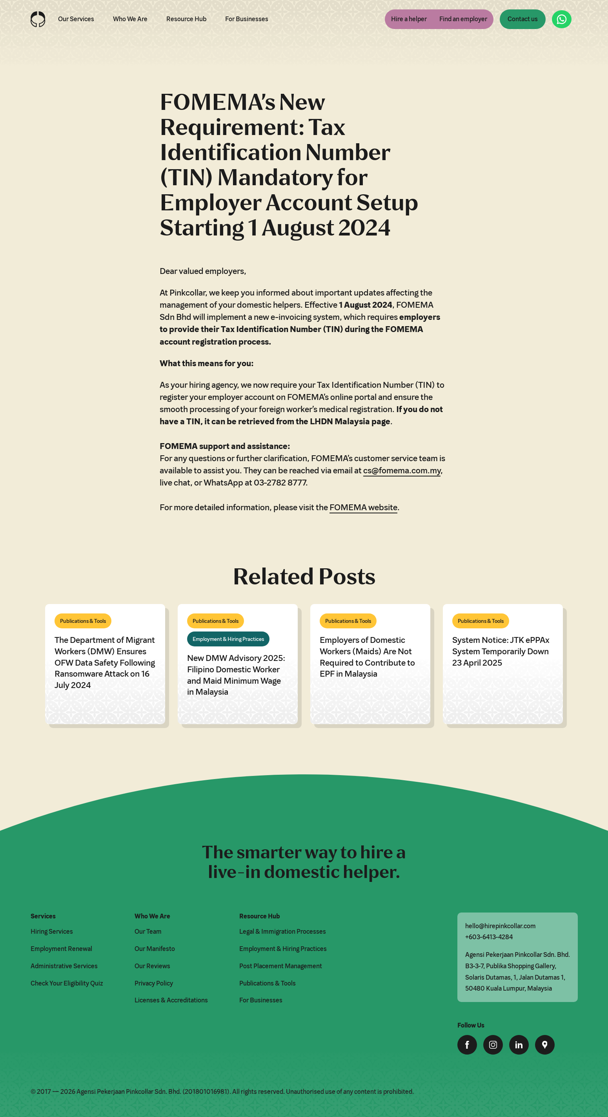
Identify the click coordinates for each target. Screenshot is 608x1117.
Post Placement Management (280, 966)
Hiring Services (52, 931)
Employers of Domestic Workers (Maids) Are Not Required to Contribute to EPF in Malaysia (367, 656)
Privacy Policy (154, 983)
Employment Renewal (61, 949)
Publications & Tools (267, 983)
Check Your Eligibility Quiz (67, 983)
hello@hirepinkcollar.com (500, 926)
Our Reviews (152, 966)
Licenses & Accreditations (171, 1000)
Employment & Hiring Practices (283, 949)
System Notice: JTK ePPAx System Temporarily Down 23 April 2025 (501, 651)
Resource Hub (186, 19)
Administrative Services (64, 966)
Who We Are (130, 19)
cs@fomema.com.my (402, 470)
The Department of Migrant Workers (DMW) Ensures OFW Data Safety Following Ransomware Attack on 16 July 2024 (105, 662)
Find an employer (463, 19)
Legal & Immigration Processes (282, 931)
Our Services (76, 19)
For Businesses (246, 19)
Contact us (523, 19)
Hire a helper (409, 19)
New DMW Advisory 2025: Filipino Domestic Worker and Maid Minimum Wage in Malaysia (236, 674)
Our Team (148, 931)
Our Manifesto (155, 949)
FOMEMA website (363, 507)
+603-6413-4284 (489, 937)
